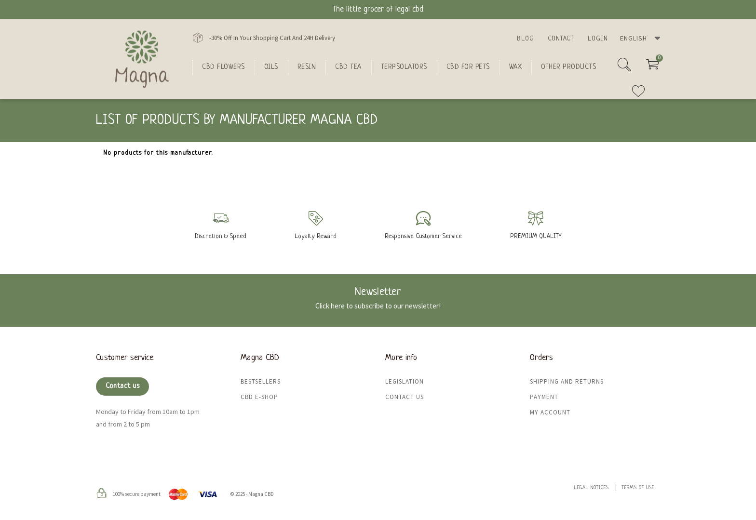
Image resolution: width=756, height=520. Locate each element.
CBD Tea (348, 67)
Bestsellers (261, 381)
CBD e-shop (259, 397)
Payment (544, 397)
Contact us (122, 386)
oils (271, 67)
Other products (568, 67)
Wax (515, 67)
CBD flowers (223, 67)
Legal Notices (591, 488)
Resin (306, 67)
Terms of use (637, 488)
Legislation (404, 381)
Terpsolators (404, 67)
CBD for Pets (468, 67)
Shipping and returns (567, 381)
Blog (525, 38)
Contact (561, 38)
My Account (550, 412)
